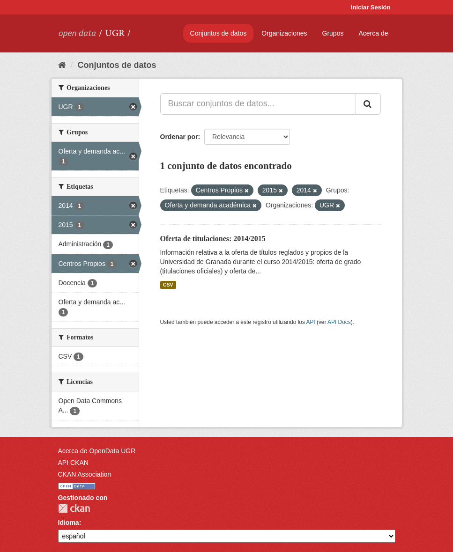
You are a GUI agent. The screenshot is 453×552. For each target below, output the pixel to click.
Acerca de (373, 33)
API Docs (339, 322)
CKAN (74, 508)
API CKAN (73, 462)
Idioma (68, 522)
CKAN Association (84, 474)
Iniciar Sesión (371, 7)
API (310, 322)
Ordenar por (179, 136)
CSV (168, 284)
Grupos (333, 33)
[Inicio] (62, 65)
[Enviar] (368, 104)
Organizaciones (284, 33)
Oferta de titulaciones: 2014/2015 (213, 239)
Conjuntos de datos (218, 33)
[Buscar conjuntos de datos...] (258, 104)
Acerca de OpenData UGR (97, 451)
